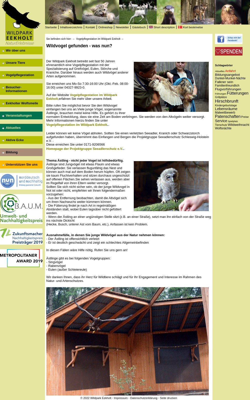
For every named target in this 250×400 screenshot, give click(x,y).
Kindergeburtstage (226, 105)
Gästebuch (139, 27)
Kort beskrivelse (190, 27)
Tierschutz (221, 124)
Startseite (51, 27)
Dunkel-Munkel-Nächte (230, 78)
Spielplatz (233, 121)
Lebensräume (226, 109)
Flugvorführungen (228, 89)
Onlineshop (105, 27)
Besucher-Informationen (16, 89)
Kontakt (90, 27)
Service (221, 121)
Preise (245, 116)
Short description (162, 27)
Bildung (12, 152)
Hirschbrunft (226, 101)
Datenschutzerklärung (144, 397)
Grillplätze (221, 97)
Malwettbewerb (225, 112)
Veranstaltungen (19, 115)
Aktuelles (13, 128)
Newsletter (122, 27)
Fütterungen (237, 93)
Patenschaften (227, 116)
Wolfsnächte (223, 128)
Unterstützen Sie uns (22, 164)
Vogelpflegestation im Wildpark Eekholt (98, 39)
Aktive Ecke (15, 140)
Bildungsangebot (227, 75)
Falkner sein (224, 82)
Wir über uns (15, 50)
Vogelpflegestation (20, 75)
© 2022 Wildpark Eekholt (95, 397)
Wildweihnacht (238, 125)
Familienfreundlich (227, 85)
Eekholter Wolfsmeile (22, 103)
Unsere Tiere (15, 63)
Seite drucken (168, 397)
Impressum (121, 397)
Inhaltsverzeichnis (71, 27)
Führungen (220, 94)
